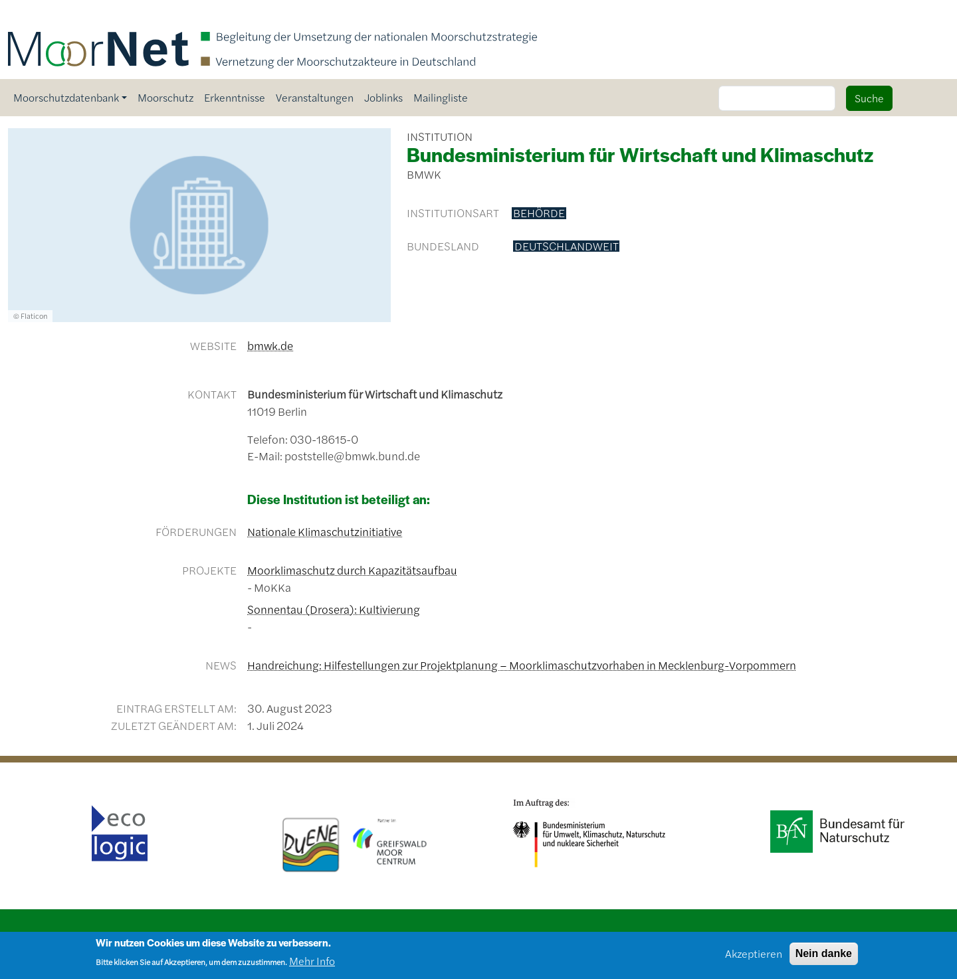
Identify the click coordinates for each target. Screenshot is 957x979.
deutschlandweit (566, 246)
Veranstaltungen (315, 97)
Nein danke (824, 957)
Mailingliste (440, 97)
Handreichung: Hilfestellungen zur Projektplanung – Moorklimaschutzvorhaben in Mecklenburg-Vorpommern (521, 665)
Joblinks (383, 97)
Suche (869, 98)
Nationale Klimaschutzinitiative (324, 531)
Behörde (539, 213)
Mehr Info (312, 965)
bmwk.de (270, 345)
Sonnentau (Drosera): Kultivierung (333, 609)
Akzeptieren (753, 957)
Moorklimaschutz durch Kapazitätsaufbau (352, 570)
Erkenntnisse (234, 97)
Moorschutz (165, 97)
